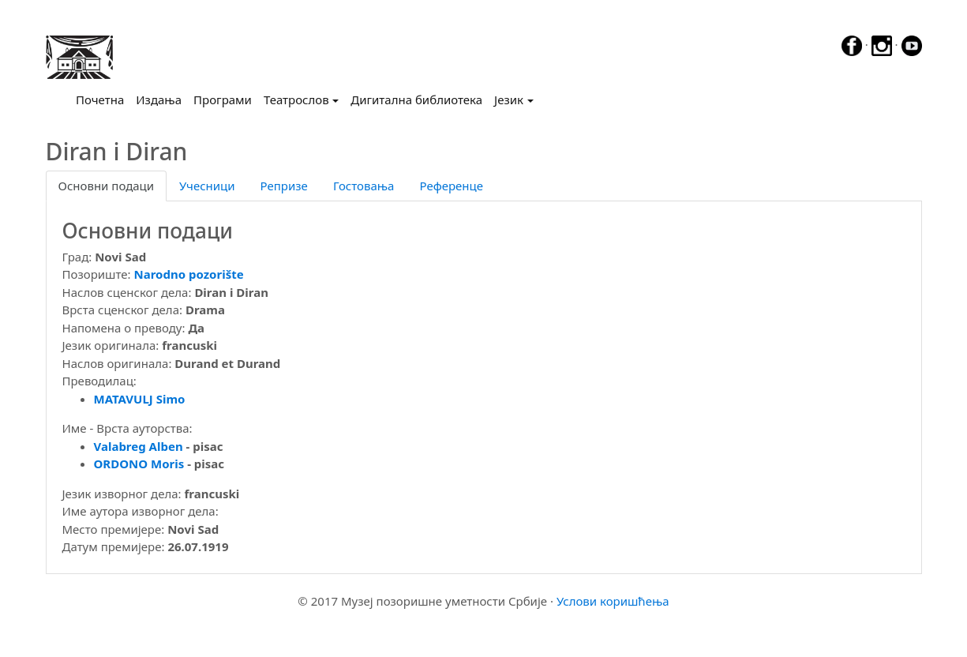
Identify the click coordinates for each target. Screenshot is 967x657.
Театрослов (296, 99)
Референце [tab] (451, 185)
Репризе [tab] (284, 185)
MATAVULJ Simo (140, 399)
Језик (508, 99)
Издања (159, 99)
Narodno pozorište (189, 274)
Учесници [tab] (206, 185)
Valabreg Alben (138, 446)
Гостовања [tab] (364, 185)
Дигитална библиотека (416, 99)
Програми (222, 99)
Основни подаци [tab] (106, 185)
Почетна (103, 98)
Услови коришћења (613, 601)
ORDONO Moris (139, 463)
